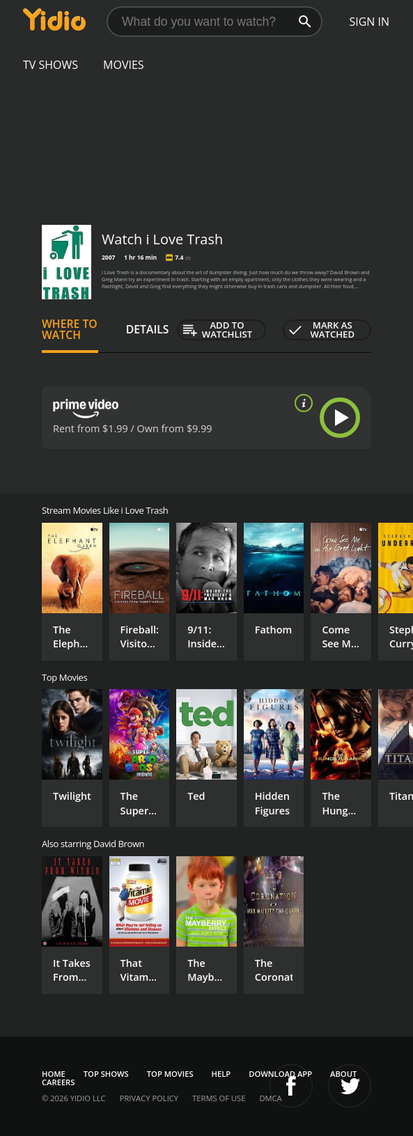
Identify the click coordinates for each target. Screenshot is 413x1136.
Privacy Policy (149, 1098)
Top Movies (170, 1073)
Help (221, 1073)
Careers (58, 1082)
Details (147, 329)
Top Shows (106, 1073)
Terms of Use (218, 1098)
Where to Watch (70, 329)
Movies (123, 64)
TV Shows (50, 64)
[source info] (301, 403)
